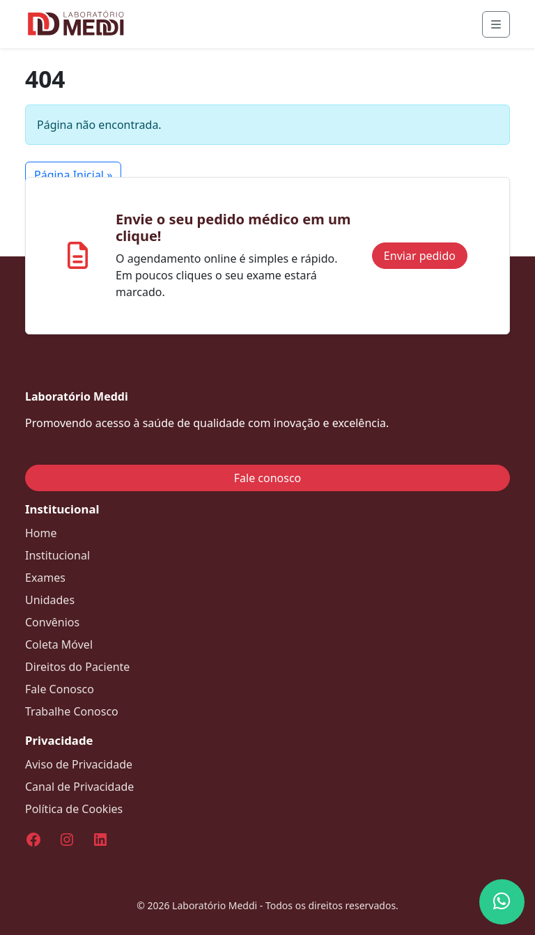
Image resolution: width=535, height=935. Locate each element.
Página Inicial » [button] (73, 175)
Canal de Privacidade (79, 786)
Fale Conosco (59, 689)
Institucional (57, 555)
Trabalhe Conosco (71, 711)
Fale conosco (268, 478)
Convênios (52, 622)
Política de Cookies (74, 809)
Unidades (50, 600)
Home (41, 533)
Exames (45, 577)
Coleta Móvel (59, 644)
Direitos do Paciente (77, 666)
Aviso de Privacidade (78, 764)
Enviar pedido (420, 255)
